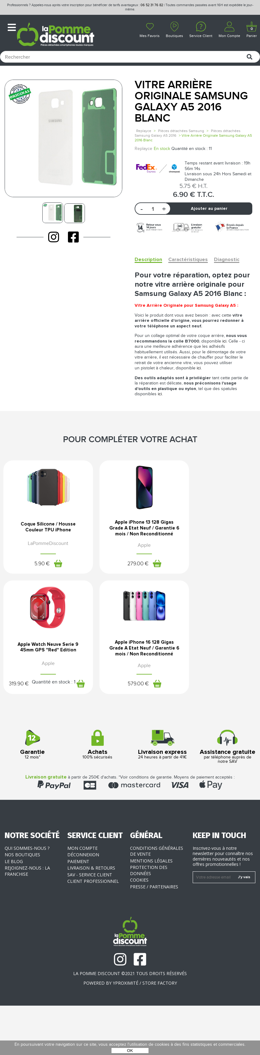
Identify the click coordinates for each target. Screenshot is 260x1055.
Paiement (78, 911)
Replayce (143, 131)
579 (36, 732)
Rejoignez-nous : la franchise (27, 921)
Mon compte (82, 897)
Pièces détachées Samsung (181, 131)
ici (224, 341)
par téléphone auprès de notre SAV (228, 796)
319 (215, 579)
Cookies (139, 929)
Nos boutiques (22, 904)
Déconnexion (83, 904)
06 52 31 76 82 (151, 5)
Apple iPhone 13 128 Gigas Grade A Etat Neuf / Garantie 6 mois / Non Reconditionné (130, 547)
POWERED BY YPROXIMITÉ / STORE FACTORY (130, 1033)
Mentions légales (151, 910)
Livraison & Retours (91, 917)
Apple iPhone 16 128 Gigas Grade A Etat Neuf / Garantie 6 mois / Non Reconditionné (43, 692)
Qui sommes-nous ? (27, 897)
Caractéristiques (188, 259)
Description (148, 259)
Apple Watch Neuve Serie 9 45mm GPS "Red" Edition (216, 544)
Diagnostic (226, 259)
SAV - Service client (89, 924)
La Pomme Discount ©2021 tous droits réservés (130, 1023)
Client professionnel (93, 931)
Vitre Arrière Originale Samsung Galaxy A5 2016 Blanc (191, 101)
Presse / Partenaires (154, 936)
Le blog (14, 911)
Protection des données (148, 920)
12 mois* (33, 794)
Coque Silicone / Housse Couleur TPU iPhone (43, 542)
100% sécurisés (98, 794)
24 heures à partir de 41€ (163, 794)
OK (130, 1050)
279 (123, 587)
